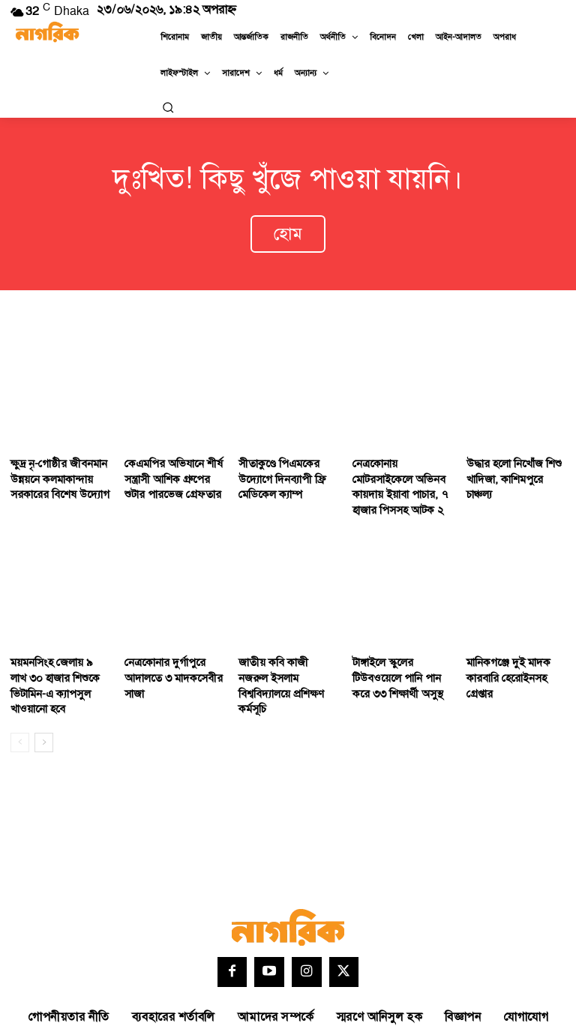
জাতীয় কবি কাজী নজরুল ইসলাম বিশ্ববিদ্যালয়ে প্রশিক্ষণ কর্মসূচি (283, 656)
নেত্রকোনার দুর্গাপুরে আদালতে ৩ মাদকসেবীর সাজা (168, 656)
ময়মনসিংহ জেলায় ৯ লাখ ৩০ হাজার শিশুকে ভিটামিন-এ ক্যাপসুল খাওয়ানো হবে (60, 656)
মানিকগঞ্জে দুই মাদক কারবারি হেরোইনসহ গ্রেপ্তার (504, 656)
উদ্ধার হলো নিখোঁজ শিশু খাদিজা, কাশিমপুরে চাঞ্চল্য (514, 458)
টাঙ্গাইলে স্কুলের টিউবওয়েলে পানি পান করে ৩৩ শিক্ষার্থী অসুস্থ (401, 656)
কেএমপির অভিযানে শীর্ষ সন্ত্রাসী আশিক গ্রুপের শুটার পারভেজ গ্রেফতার (173, 465)
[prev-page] (19, 701)
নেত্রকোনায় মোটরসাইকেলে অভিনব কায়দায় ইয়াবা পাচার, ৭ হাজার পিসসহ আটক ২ (401, 472)
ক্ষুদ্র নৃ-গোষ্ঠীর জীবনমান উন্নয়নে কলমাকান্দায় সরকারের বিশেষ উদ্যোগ (55, 465)
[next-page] (43, 701)
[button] (168, 107)
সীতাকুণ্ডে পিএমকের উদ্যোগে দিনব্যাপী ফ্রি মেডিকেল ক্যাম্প (277, 465)
